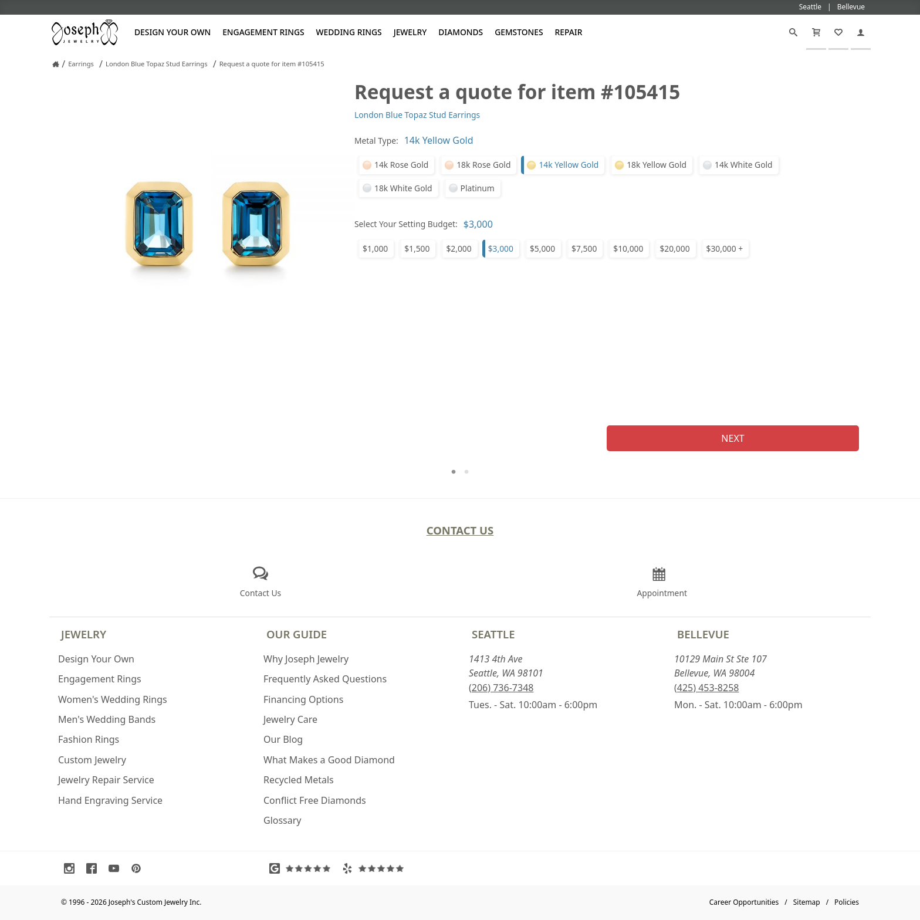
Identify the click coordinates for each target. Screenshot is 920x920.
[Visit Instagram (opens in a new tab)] (72, 868)
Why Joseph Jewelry (306, 658)
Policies (846, 902)
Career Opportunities (744, 902)
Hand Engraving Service (110, 800)
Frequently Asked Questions (325, 678)
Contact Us (460, 530)
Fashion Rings (88, 739)
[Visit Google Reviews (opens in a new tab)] (302, 868)
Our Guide (296, 634)
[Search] (793, 32)
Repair (569, 32)
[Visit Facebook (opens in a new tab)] (94, 868)
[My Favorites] (838, 32)
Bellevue (703, 634)
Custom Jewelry (92, 759)
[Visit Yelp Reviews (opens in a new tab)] (375, 868)
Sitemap (806, 902)
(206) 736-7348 (501, 687)
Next (732, 438)
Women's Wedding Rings (112, 699)
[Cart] (816, 32)
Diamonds (460, 32)
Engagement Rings (263, 32)
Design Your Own (172, 32)
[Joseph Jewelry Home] (55, 63)
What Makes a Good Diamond (329, 759)
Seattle (493, 634)
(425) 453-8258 (706, 687)
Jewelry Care (290, 719)
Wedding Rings (349, 32)
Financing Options (303, 699)
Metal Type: (376, 140)
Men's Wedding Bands (106, 719)
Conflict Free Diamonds (314, 800)
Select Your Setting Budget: (406, 223)
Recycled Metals (298, 779)
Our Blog (283, 739)
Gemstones (519, 32)
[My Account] (861, 32)
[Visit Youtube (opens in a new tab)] (117, 868)
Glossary (282, 820)
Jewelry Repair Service (106, 779)
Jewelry (410, 32)
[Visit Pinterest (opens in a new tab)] (139, 868)
